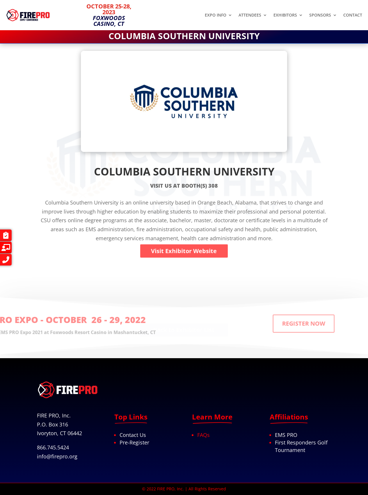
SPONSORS (320, 15)
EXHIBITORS (285, 15)
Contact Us (133, 434)
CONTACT (352, 15)
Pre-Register (134, 442)
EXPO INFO (215, 15)
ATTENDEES (250, 15)
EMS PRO (286, 434)
